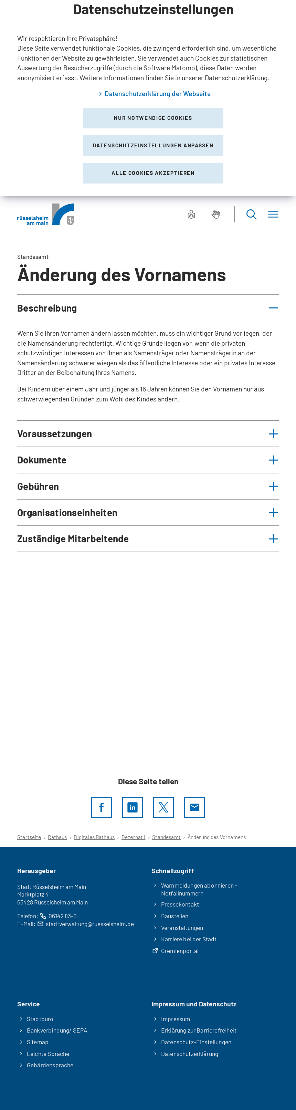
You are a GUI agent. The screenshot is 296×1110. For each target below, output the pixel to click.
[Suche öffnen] (251, 214)
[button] (148, 308)
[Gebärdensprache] (216, 214)
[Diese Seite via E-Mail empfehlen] (194, 807)
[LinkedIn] (132, 807)
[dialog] (148, 98)
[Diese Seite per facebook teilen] (101, 807)
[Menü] (273, 214)
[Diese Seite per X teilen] (163, 807)
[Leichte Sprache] (191, 214)
